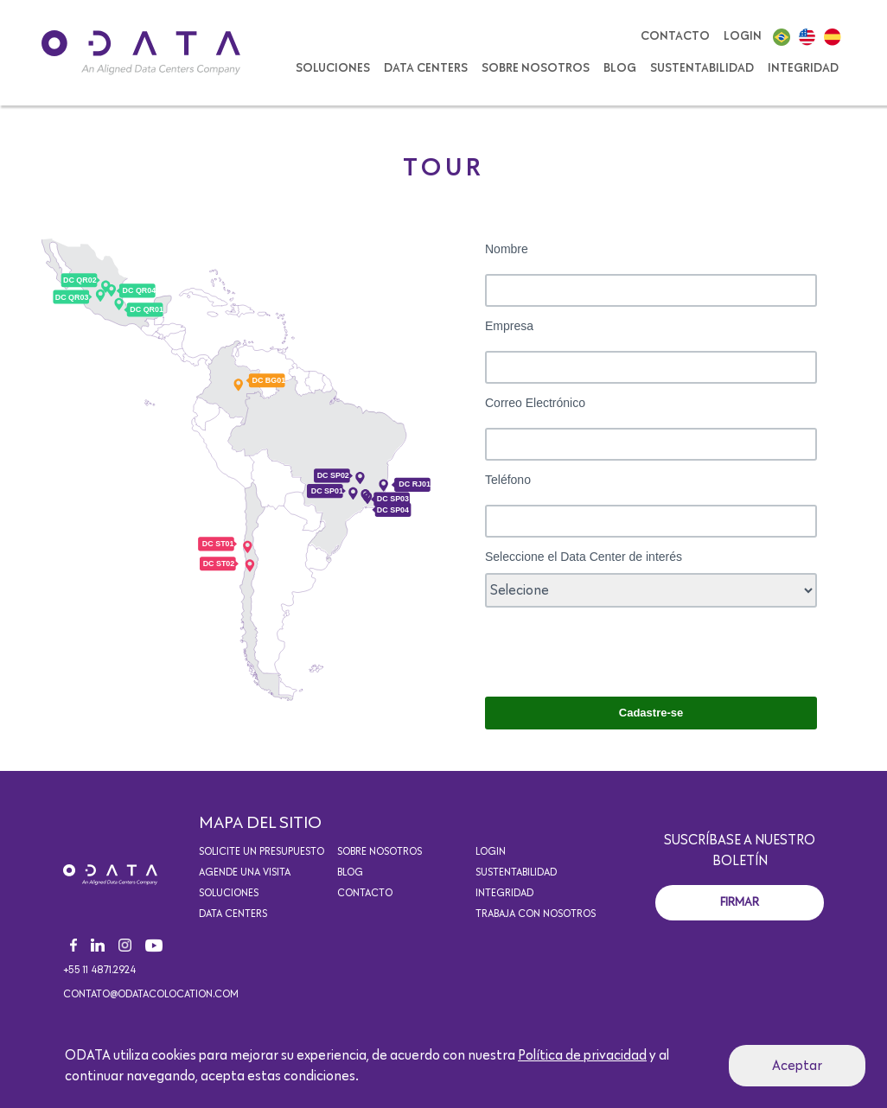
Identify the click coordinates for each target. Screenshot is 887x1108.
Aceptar (797, 1066)
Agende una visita (244, 873)
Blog (619, 68)
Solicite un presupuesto (261, 852)
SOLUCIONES (333, 68)
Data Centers (426, 68)
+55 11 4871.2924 (99, 970)
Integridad (803, 68)
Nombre (506, 249)
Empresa (509, 326)
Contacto (675, 36)
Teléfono (508, 480)
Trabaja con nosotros (535, 914)
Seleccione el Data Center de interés (583, 557)
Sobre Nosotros (536, 68)
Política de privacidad (582, 1055)
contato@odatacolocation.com (151, 995)
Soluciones (228, 893)
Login (743, 36)
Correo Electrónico (537, 403)
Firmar (739, 902)
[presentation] (616, 650)
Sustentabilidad (702, 68)
